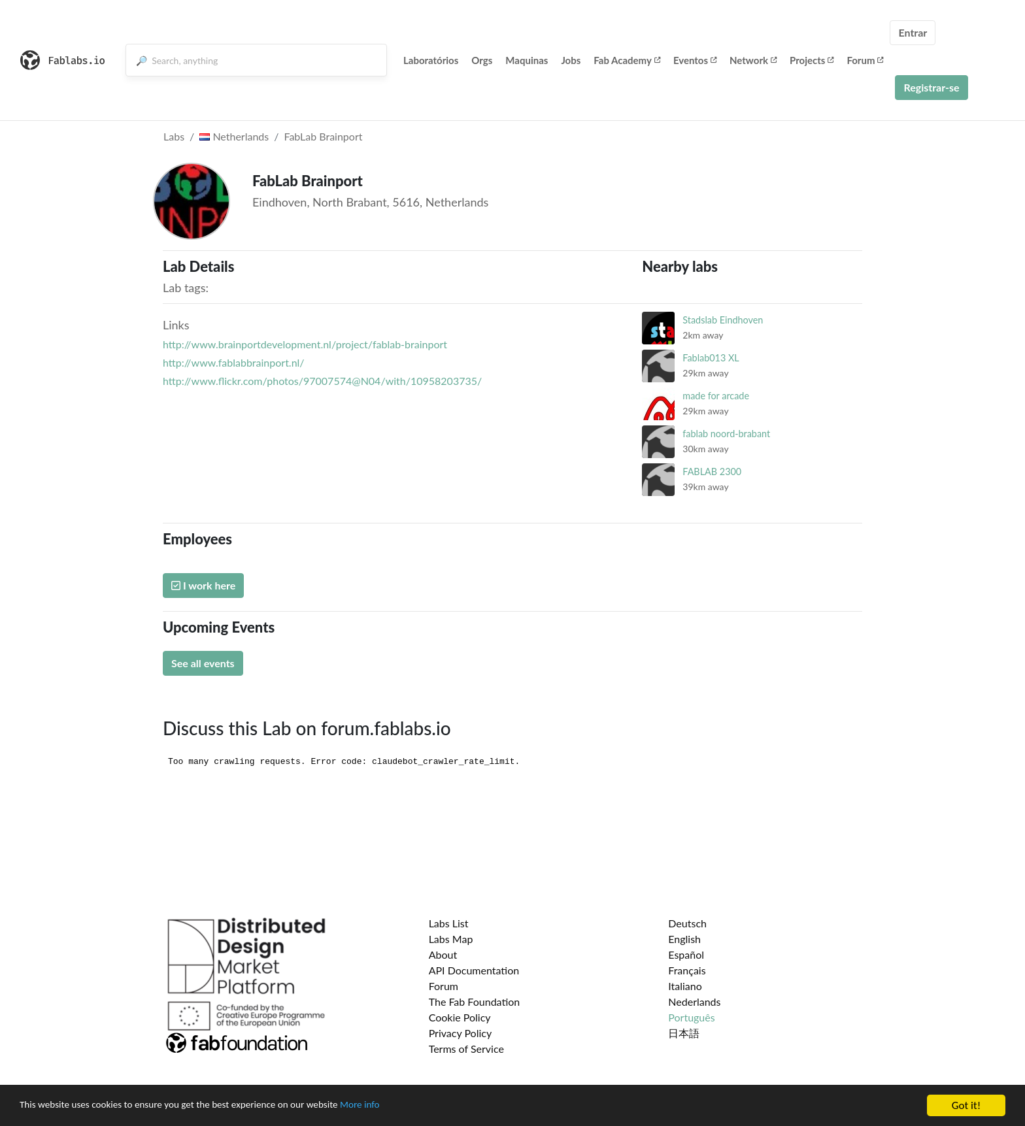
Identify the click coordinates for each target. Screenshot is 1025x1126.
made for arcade (715, 395)
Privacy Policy (460, 1033)
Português (691, 1017)
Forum (865, 60)
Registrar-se (931, 87)
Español (686, 954)
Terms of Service (466, 1048)
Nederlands (694, 1001)
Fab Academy (627, 60)
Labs (173, 136)
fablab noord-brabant (726, 433)
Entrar (912, 32)
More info (402, 1107)
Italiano (685, 986)
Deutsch (687, 923)
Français (686, 970)
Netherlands (234, 136)
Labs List (449, 923)
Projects (811, 60)
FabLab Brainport (323, 136)
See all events (203, 663)
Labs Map (451, 939)
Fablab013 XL (710, 357)
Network (753, 60)
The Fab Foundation (474, 1001)
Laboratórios (430, 60)
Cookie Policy (460, 1017)
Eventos (694, 60)
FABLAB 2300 (711, 471)
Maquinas (526, 60)
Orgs (481, 60)
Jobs (570, 60)
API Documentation (474, 970)
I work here (203, 585)
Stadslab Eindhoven (722, 319)
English (684, 939)
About (443, 954)
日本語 (683, 1033)
